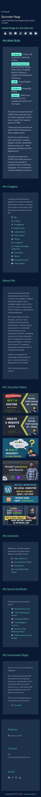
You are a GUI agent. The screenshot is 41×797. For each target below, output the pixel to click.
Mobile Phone (18, 228)
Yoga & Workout (20, 558)
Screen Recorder (21, 260)
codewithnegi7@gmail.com (19, 757)
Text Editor (18, 252)
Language (16, 54)
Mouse (17, 239)
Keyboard (19, 242)
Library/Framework (20, 64)
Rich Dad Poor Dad (22, 609)
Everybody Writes (21, 619)
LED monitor (20, 235)
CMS (14, 82)
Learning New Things (22, 562)
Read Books (19, 566)
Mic (15, 217)
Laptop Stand (19, 232)
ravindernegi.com (30, 794)
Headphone (19, 224)
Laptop (17, 221)
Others (15, 95)
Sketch (17, 256)
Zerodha (17, 705)
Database (16, 88)
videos (10, 371)
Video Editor (19, 263)
